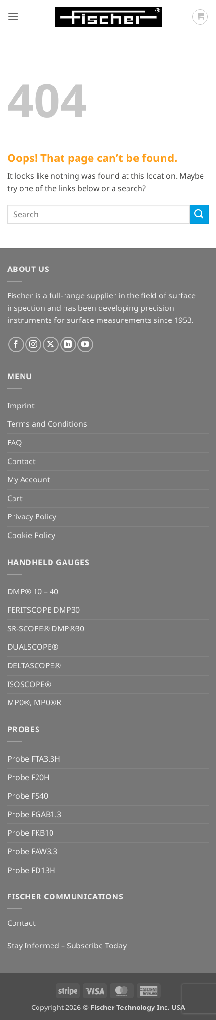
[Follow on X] (51, 345)
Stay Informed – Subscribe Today (67, 945)
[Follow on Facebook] (16, 345)
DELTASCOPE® (34, 665)
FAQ (14, 442)
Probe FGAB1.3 (34, 814)
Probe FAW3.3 (32, 851)
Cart (15, 498)
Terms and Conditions (47, 423)
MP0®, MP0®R (34, 702)
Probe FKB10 (30, 832)
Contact (21, 461)
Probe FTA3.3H (33, 758)
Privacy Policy (31, 516)
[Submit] (199, 214)
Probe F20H (28, 777)
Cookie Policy (31, 535)
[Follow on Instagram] (33, 345)
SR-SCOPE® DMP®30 (45, 628)
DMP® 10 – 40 (32, 591)
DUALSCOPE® (32, 646)
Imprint (21, 405)
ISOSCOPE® (29, 684)
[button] (13, 16)
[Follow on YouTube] (85, 345)
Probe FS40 (27, 795)
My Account (28, 479)
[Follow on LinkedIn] (68, 345)
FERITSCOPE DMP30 (43, 609)
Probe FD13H (31, 870)
